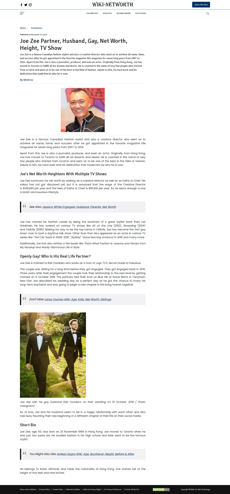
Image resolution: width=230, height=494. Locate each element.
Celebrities (92, 13)
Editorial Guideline (73, 489)
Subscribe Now (201, 4)
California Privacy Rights (92, 489)
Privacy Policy (44, 489)
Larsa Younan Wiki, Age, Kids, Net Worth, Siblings (77, 299)
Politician (140, 13)
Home (23, 28)
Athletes (107, 13)
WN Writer (28, 80)
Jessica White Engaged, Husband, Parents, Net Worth (79, 207)
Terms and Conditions (28, 489)
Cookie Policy (58, 489)
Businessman (124, 13)
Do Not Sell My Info (132, 489)
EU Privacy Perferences (113, 489)
